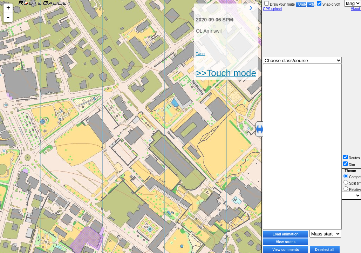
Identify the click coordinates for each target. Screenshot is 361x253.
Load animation (286, 234)
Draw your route (279, 4)
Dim (349, 165)
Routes (351, 158)
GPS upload (272, 9)
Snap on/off (328, 4)
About (356, 9)
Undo (302, 4)
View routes (285, 242)
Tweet (200, 54)
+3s (311, 4)
